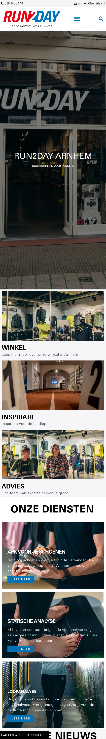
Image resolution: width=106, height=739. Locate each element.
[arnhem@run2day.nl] (75, 3)
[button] (77, 19)
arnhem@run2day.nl (91, 3)
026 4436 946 (14, 3)
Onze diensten (52, 509)
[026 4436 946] (2, 3)
